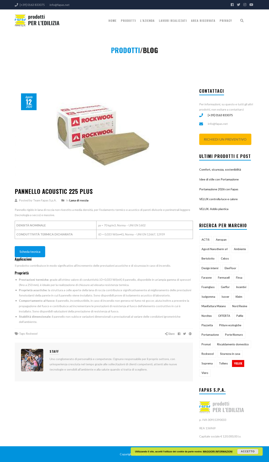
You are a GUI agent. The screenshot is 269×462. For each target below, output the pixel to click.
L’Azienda (147, 20)
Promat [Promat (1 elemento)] (206, 344)
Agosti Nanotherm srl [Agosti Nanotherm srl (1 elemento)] (215, 249)
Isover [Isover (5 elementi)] (225, 296)
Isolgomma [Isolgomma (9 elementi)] (208, 296)
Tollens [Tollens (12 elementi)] (223, 363)
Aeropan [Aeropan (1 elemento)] (221, 239)
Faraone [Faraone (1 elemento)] (207, 277)
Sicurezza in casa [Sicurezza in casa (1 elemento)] (230, 353)
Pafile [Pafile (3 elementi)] (239, 315)
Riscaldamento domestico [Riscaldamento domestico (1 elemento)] (233, 344)
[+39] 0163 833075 (220, 115)
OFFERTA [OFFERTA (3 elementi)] (224, 315)
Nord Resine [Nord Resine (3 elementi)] (239, 306)
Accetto (248, 451)
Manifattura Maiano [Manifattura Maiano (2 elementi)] (214, 306)
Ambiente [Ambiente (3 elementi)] (240, 249)
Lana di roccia (78, 200)
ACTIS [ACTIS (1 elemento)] (206, 239)
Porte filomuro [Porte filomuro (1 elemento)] (234, 334)
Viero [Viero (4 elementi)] (205, 373)
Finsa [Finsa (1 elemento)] (239, 277)
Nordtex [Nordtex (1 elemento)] (207, 315)
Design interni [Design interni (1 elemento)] (210, 268)
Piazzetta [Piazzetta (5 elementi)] (207, 325)
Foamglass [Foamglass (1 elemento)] (208, 287)
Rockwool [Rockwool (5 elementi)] (208, 353)
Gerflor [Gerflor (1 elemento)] (225, 287)
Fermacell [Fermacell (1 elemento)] (224, 277)
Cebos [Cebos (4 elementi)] (225, 258)
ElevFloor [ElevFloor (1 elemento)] (230, 268)
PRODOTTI (128, 20)
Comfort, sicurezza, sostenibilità (220, 169)
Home (112, 20)
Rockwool (31, 333)
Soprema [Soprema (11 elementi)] (207, 363)
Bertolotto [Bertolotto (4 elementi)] (208, 258)
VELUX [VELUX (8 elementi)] (238, 363)
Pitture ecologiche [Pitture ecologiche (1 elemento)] (230, 325)
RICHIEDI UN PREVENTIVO (225, 139)
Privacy (226, 20)
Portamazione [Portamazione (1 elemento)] (210, 334)
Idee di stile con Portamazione (219, 179)
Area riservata (203, 20)
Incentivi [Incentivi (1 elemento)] (241, 287)
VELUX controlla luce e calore (218, 199)
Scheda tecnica (30, 251)
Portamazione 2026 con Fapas (218, 189)
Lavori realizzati (173, 20)
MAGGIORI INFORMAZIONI (217, 451)
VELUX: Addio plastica (213, 209)
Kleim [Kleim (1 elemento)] (239, 296)
